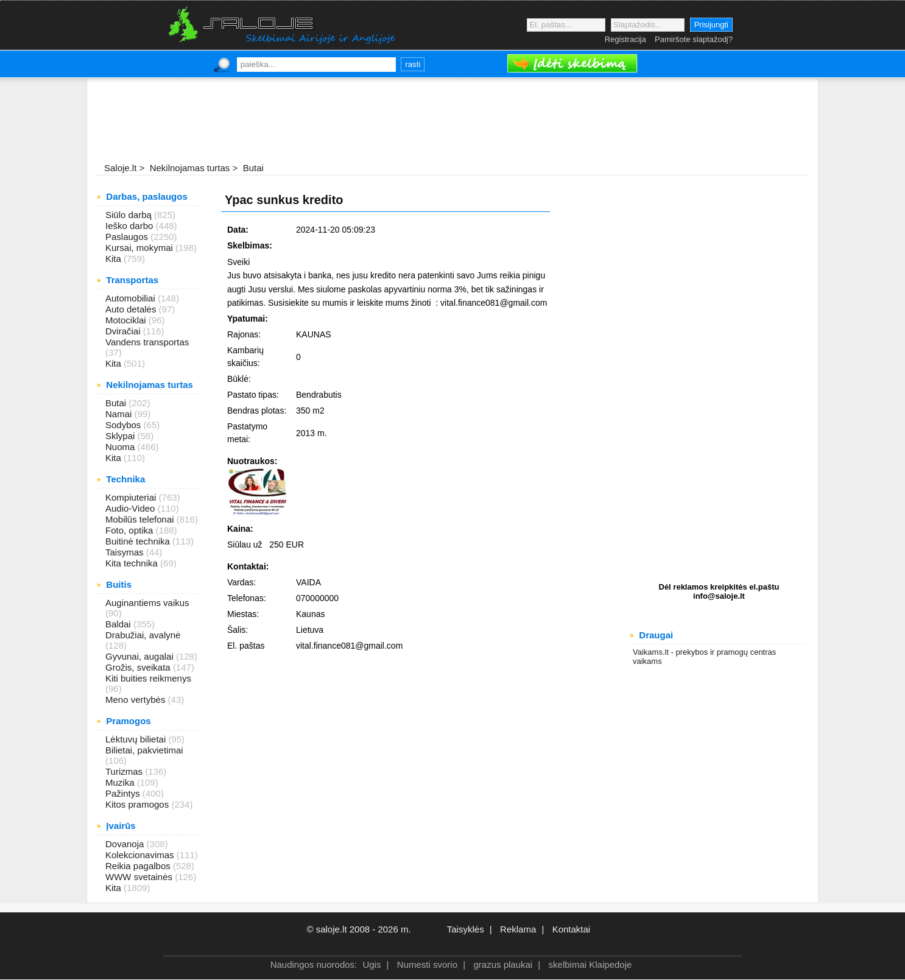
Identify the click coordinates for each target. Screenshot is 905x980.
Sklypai (121, 436)
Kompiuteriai (132, 497)
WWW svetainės (140, 877)
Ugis (371, 964)
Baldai (119, 624)
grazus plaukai (502, 964)
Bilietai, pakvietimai (144, 750)
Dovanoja (126, 844)
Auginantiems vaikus (147, 603)
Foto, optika (130, 530)
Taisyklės (465, 929)
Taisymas (125, 552)
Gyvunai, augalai (140, 656)
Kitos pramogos (138, 804)
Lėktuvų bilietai (136, 739)
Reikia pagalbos (139, 866)
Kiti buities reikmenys (148, 678)
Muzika (121, 782)
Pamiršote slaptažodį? (694, 39)
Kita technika (132, 563)
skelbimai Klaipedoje (590, 964)
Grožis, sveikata (139, 667)
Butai (117, 403)
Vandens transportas (147, 342)
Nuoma (121, 447)
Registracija (625, 39)
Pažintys (124, 793)
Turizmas (125, 771)
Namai (120, 414)
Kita (114, 258)
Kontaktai (571, 929)
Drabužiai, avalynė (142, 635)
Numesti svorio (427, 964)
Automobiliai (131, 298)
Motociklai (127, 320)
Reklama (518, 929)
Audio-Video (131, 508)
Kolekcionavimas (141, 855)
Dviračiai (124, 331)
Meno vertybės (136, 699)
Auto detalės (132, 309)
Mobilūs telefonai (141, 519)
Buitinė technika (138, 541)
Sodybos (124, 425)
